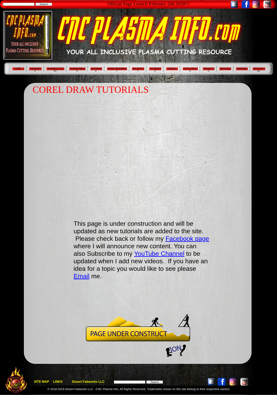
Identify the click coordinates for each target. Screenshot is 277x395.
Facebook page (187, 238)
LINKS (58, 381)
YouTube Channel (159, 253)
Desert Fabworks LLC (88, 381)
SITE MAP (41, 381)
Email (81, 276)
